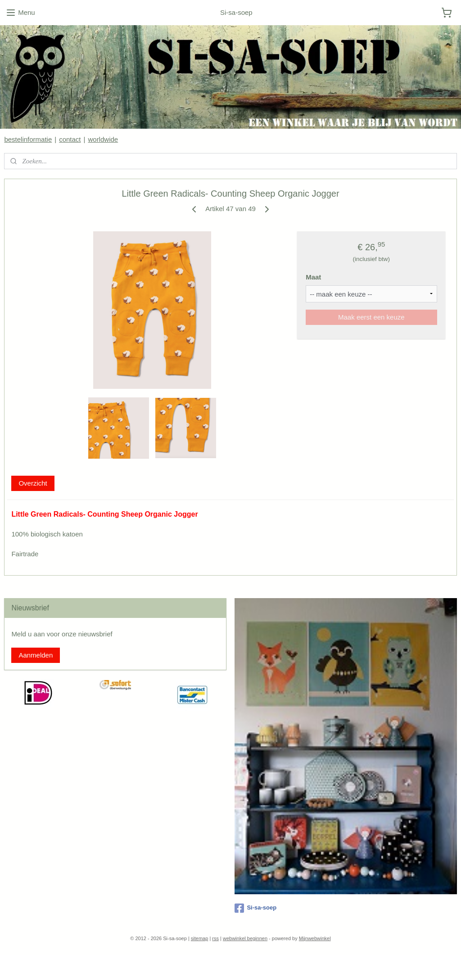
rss (215, 938)
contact (70, 139)
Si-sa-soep (255, 908)
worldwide (103, 139)
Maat (313, 277)
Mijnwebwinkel (315, 938)
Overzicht (32, 483)
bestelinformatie (28, 139)
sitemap (199, 938)
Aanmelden (35, 655)
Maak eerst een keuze (371, 317)
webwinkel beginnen (245, 938)
